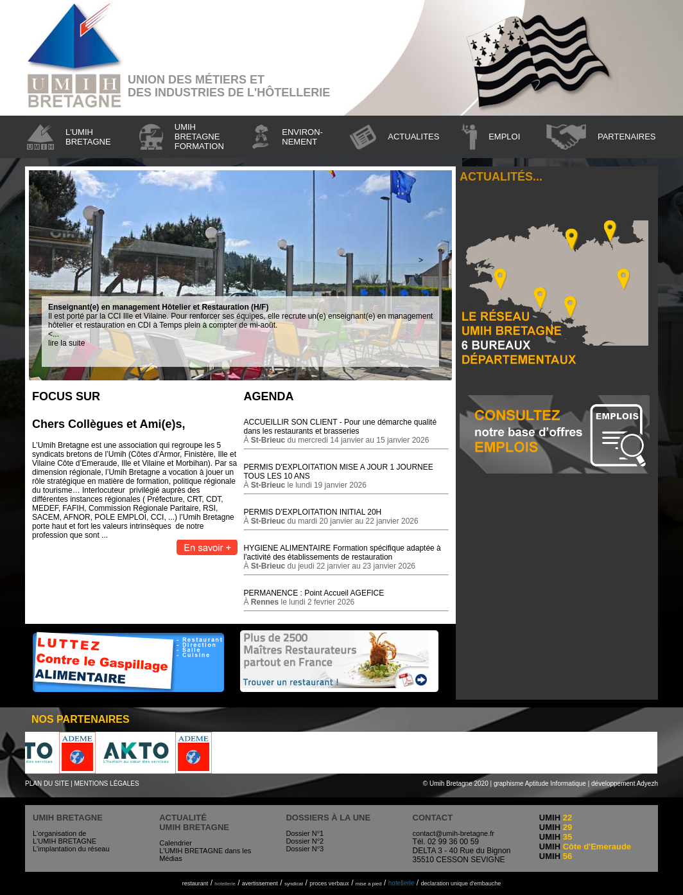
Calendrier (175, 843)
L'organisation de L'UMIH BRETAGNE (64, 837)
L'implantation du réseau (71, 849)
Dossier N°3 (305, 849)
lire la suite (66, 343)
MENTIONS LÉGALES (106, 783)
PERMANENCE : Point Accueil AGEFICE (314, 593)
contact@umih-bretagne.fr (453, 833)
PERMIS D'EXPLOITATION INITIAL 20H (313, 512)
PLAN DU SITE (47, 783)
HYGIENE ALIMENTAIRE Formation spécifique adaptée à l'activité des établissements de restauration (342, 553)
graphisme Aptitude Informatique (540, 783)
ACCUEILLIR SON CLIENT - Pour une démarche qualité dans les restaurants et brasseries (340, 427)
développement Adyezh (624, 783)
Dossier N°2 (305, 841)
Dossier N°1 (305, 833)
